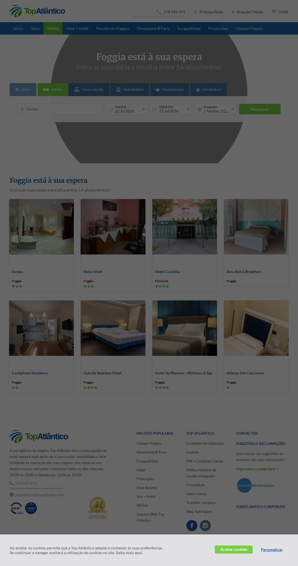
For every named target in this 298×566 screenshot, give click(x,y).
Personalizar (272, 549)
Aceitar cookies (233, 549)
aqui (138, 552)
